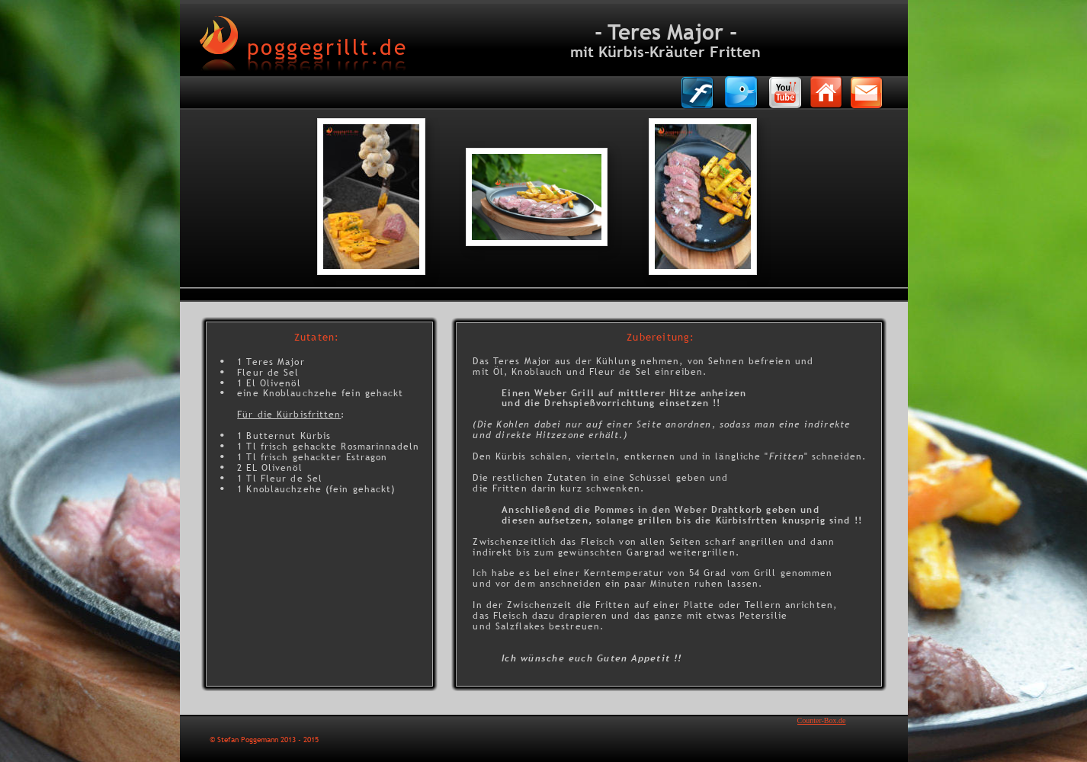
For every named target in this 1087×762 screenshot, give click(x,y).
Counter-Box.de (821, 720)
